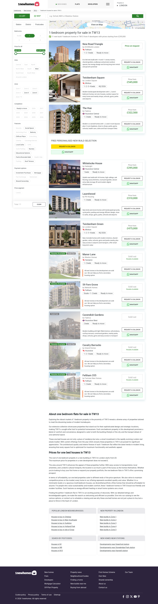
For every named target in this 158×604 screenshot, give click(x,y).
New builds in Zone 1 (108, 517)
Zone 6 (34, 87)
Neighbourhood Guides (79, 576)
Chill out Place (21, 131)
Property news (76, 572)
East (26, 59)
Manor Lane (89, 254)
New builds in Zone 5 (108, 530)
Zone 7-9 (19, 91)
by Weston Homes (90, 257)
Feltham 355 (89, 375)
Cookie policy (20, 595)
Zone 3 (34, 83)
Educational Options (23, 147)
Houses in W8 (56, 547)
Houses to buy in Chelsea (61, 517)
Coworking (33, 131)
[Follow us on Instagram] (128, 596)
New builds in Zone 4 (108, 526)
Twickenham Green (93, 224)
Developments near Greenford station (114, 544)
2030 (33, 107)
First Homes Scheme (107, 572)
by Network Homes (90, 287)
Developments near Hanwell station (114, 551)
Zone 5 (26, 87)
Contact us (103, 587)
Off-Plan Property (51, 587)
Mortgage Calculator (52, 584)
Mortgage (37, 167)
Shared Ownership (22, 175)
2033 (18, 111)
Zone (16, 78)
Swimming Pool (21, 127)
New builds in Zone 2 (108, 520)
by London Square (90, 81)
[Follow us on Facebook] (124, 596)
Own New (102, 576)
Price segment (19, 182)
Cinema (18, 135)
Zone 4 (18, 87)
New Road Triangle (93, 44)
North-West (20, 63)
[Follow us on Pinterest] (140, 596)
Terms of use (46, 595)
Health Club (38, 151)
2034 (26, 111)
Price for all (18, 46)
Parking (18, 156)
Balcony (33, 127)
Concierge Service (31, 135)
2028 (18, 107)
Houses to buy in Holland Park (63, 526)
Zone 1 (18, 83)
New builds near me (78, 584)
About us (102, 584)
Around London (21, 71)
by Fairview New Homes (92, 378)
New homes (62, 4)
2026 (33, 103)
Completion (18, 98)
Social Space (29, 122)
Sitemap (57, 595)
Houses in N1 (56, 544)
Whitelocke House (92, 163)
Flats (77, 4)
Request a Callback (132, 62)
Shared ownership (106, 580)
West (37, 63)
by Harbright (87, 166)
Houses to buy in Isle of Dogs (62, 530)
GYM (29, 139)
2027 (41, 103)
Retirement (33, 171)
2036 (41, 111)
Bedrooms (18, 31)
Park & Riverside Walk (23, 151)
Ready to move (22, 103)
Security (18, 122)
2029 (26, 107)
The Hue (87, 108)
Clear (39, 199)
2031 (41, 107)
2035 (33, 111)
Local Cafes (20, 139)
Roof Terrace (29, 156)
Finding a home (76, 580)
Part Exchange (21, 171)
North (33, 59)
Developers (93, 4)
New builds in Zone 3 (108, 523)
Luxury (18, 187)
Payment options (20, 163)
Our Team (129, 572)
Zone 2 (26, 83)
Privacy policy (33, 595)
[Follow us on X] (132, 596)
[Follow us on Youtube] (136, 596)
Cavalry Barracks (92, 345)
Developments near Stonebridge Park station (117, 547)
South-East (20, 67)
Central (18, 59)
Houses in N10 (57, 551)
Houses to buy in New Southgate (64, 520)
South (29, 63)
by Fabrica (87, 111)
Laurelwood (89, 193)
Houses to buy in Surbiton (61, 523)
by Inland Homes (89, 348)
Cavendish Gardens (93, 314)
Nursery (31, 143)
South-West (31, 67)
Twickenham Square (94, 77)
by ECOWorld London (91, 47)
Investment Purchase (23, 167)
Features (17, 118)
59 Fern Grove (90, 284)
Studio (19, 36)
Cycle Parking (20, 143)
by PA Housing (88, 197)
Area (16, 54)
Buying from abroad (78, 587)
